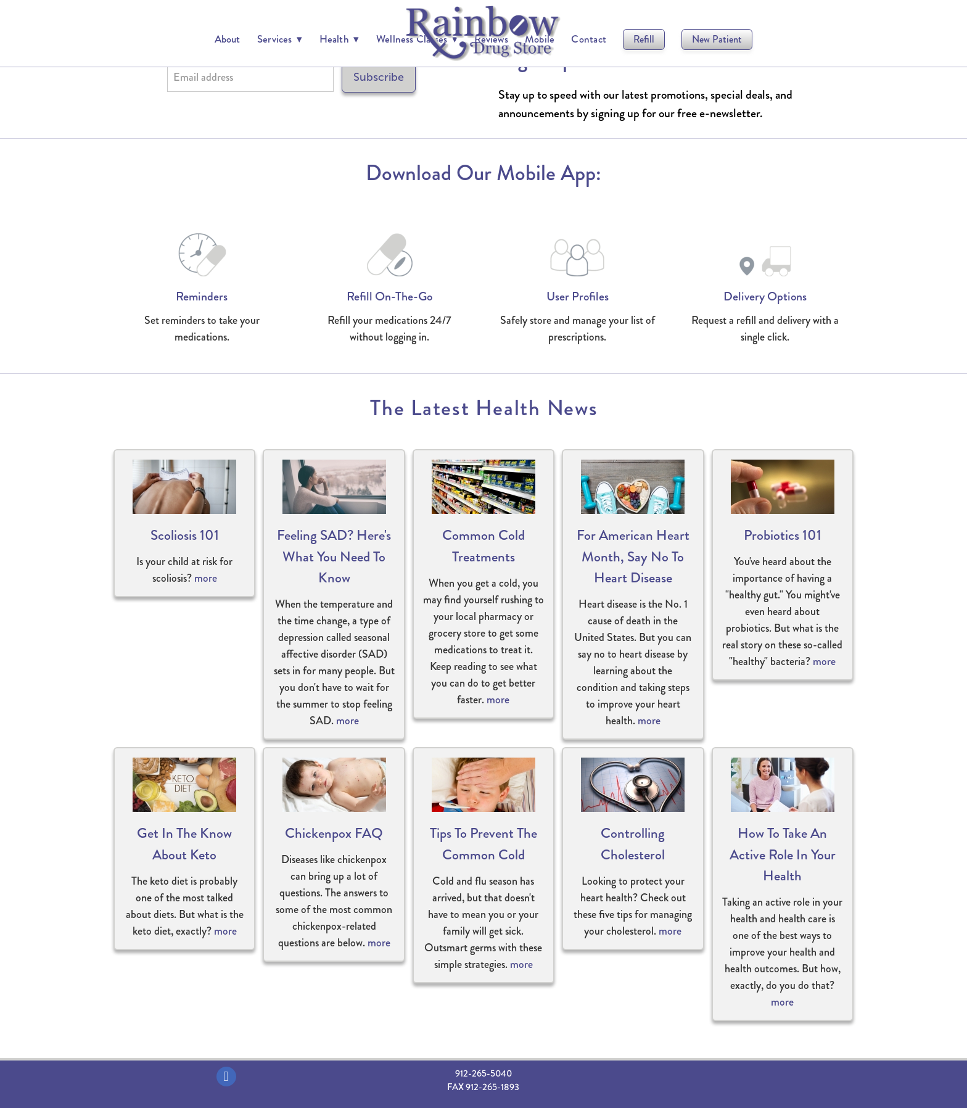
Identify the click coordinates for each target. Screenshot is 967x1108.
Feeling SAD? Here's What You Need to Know (334, 556)
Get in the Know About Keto (184, 844)
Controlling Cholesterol (633, 844)
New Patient (717, 39)
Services (280, 38)
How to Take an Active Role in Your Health (783, 854)
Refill (643, 39)
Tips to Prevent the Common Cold (483, 844)
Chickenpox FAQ (334, 833)
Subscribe (378, 77)
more (205, 578)
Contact (588, 38)
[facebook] (226, 1076)
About (228, 38)
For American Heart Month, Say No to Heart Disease (633, 556)
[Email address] (250, 77)
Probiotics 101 (782, 535)
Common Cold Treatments (483, 546)
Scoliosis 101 (184, 535)
